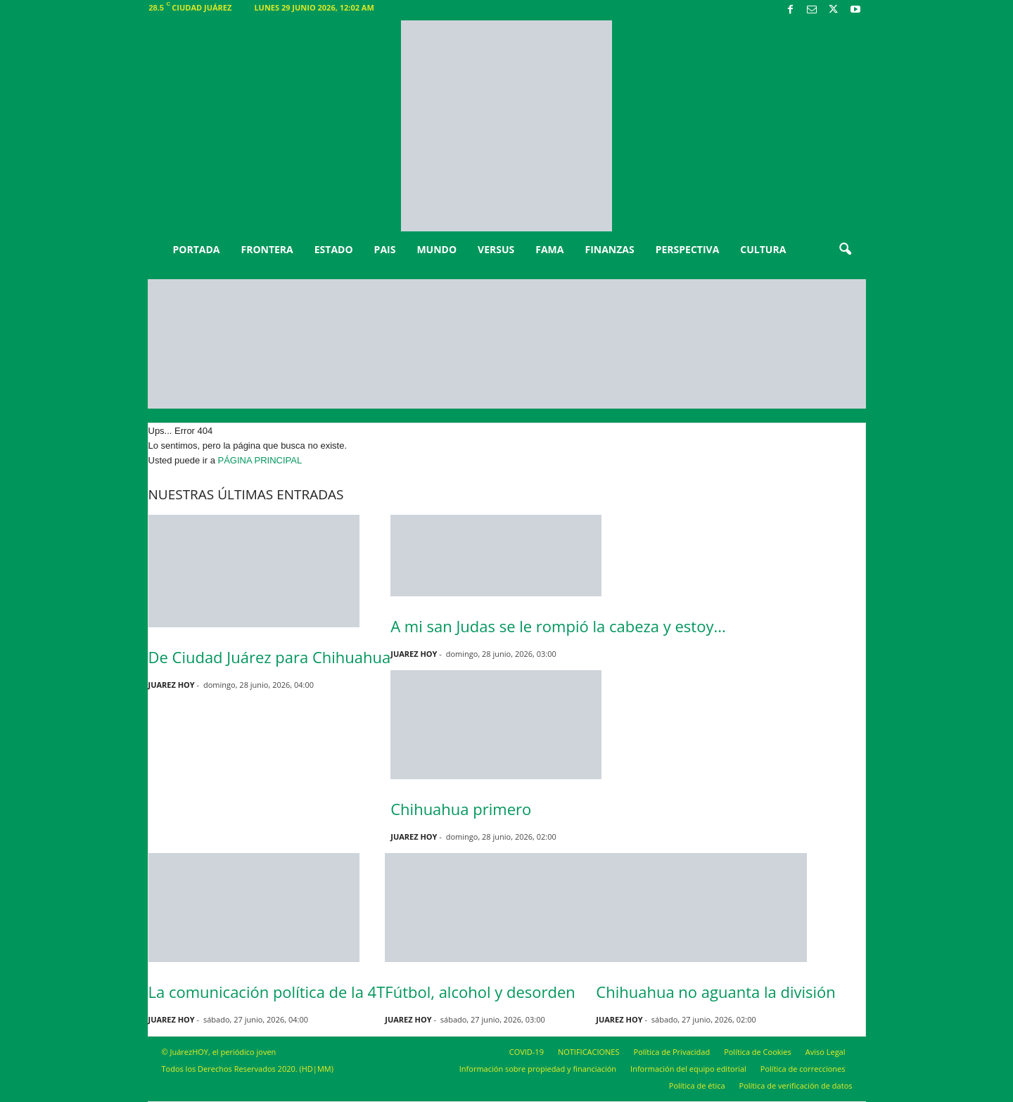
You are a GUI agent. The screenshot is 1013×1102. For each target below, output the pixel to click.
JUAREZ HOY (171, 684)
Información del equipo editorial (688, 1068)
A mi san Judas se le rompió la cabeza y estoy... (558, 625)
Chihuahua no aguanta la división (715, 991)
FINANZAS (609, 249)
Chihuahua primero (460, 808)
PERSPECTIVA (688, 249)
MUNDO (436, 249)
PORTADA (196, 249)
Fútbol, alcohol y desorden (480, 991)
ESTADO (333, 249)
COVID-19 (526, 1051)
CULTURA (763, 249)
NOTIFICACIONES (589, 1051)
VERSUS (496, 249)
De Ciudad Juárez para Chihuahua (269, 656)
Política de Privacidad (672, 1051)
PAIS (385, 249)
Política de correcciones (803, 1068)
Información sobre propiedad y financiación (537, 1068)
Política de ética (697, 1085)
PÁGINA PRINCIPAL (260, 460)
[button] (844, 249)
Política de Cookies (757, 1051)
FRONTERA (267, 249)
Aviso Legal (825, 1051)
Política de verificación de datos (796, 1085)
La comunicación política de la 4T (267, 991)
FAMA (549, 249)
